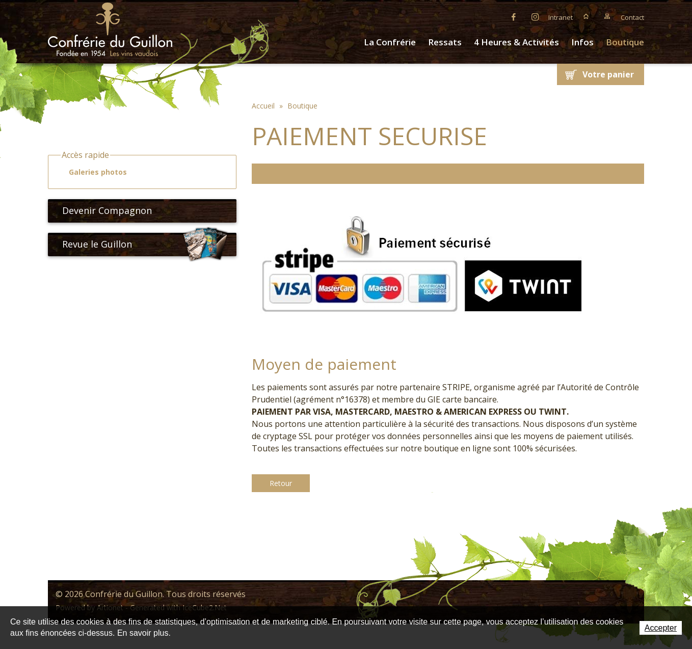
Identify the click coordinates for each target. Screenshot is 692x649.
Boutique (625, 42)
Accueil (586, 16)
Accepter (661, 628)
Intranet (560, 17)
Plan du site (607, 16)
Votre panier (608, 74)
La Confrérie (390, 42)
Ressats (445, 42)
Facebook (513, 16)
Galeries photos (93, 172)
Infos (582, 42)
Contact (632, 17)
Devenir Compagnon (103, 210)
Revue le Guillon (145, 244)
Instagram (535, 16)
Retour (281, 483)
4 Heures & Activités (516, 42)
